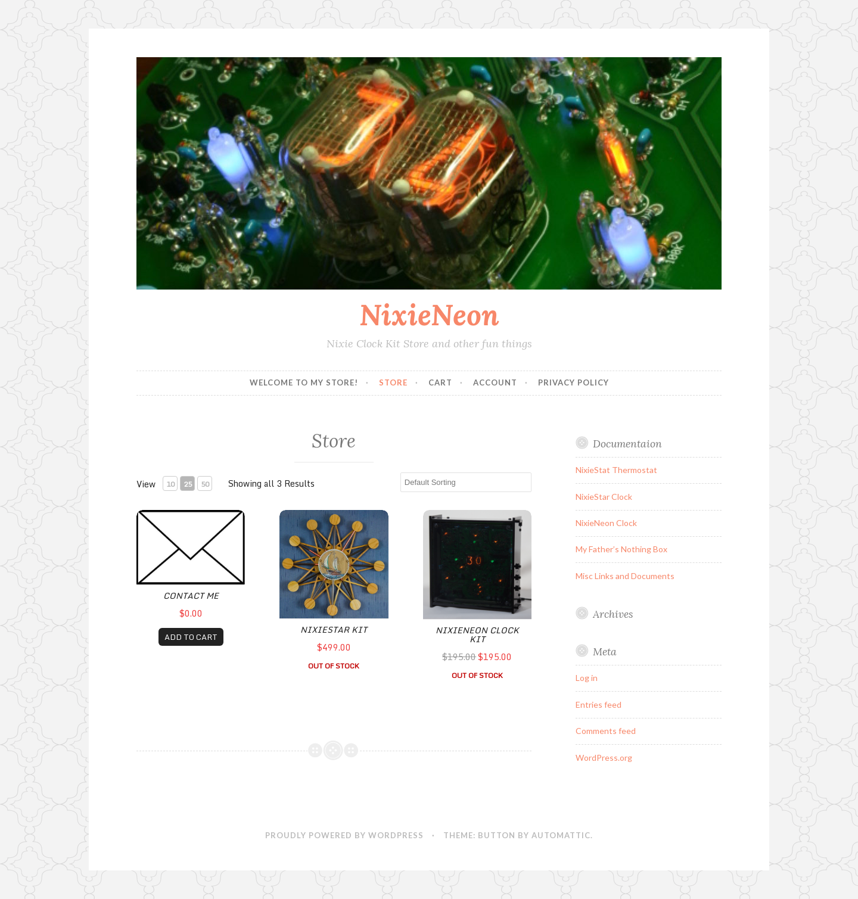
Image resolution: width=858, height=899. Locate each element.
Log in (587, 678)
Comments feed (606, 731)
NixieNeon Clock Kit (477, 634)
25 (188, 484)
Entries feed (598, 704)
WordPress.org (604, 757)
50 (205, 484)
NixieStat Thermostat (616, 470)
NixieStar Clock (604, 497)
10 (170, 484)
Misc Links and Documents (625, 576)
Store (393, 382)
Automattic (560, 835)
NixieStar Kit (333, 629)
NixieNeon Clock (606, 523)
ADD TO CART (190, 636)
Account (495, 382)
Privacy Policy (573, 382)
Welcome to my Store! (304, 382)
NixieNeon (429, 314)
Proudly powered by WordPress (344, 835)
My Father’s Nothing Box (621, 549)
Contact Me (191, 595)
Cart (440, 382)
